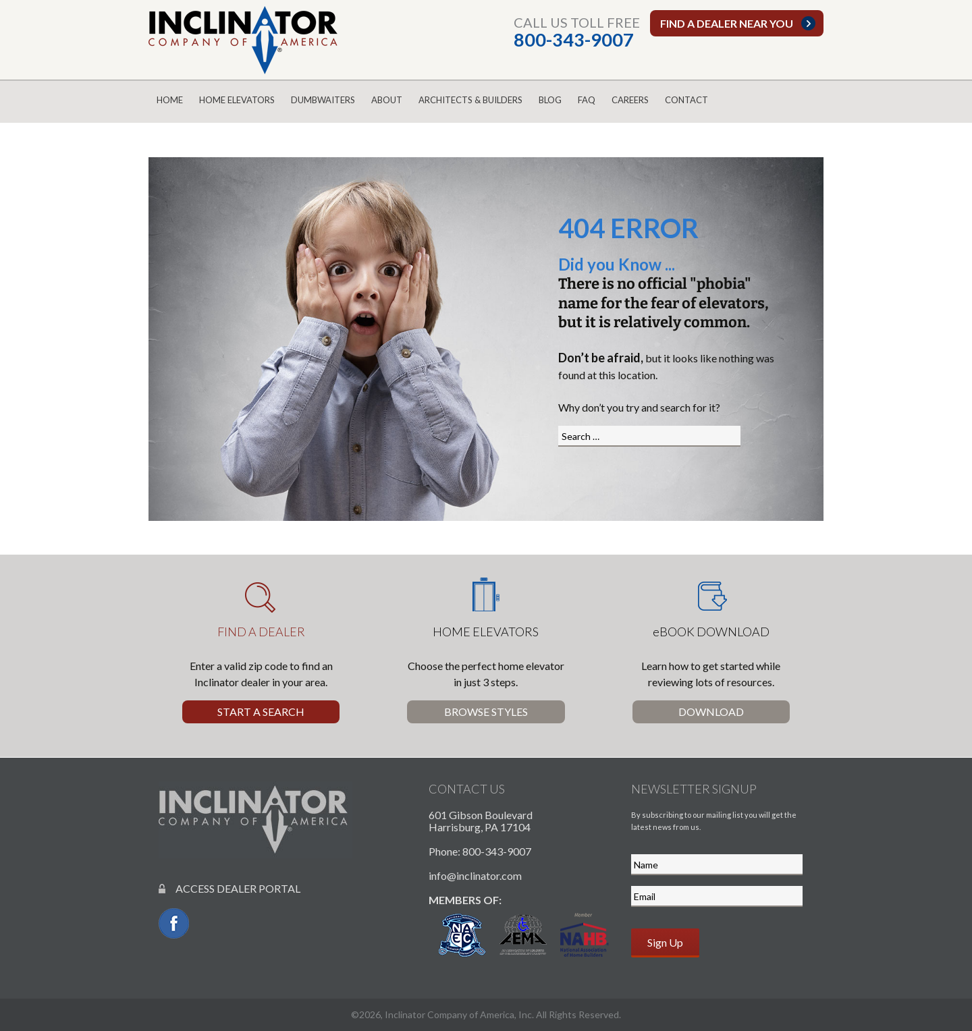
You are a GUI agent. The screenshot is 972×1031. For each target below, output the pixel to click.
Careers (630, 99)
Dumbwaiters (323, 99)
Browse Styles (486, 711)
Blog (550, 99)
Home (170, 99)
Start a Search (260, 711)
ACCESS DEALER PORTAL (229, 888)
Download (711, 711)
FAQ (586, 99)
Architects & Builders (470, 99)
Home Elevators (237, 99)
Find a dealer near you (726, 23)
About (386, 99)
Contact (686, 99)
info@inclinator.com (475, 875)
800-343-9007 (574, 39)
